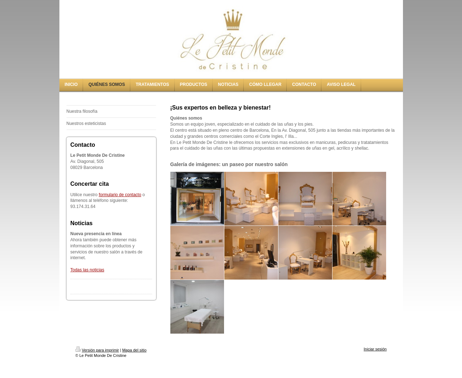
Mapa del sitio (134, 350)
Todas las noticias (87, 269)
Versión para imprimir (97, 350)
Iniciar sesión (375, 349)
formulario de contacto (120, 194)
